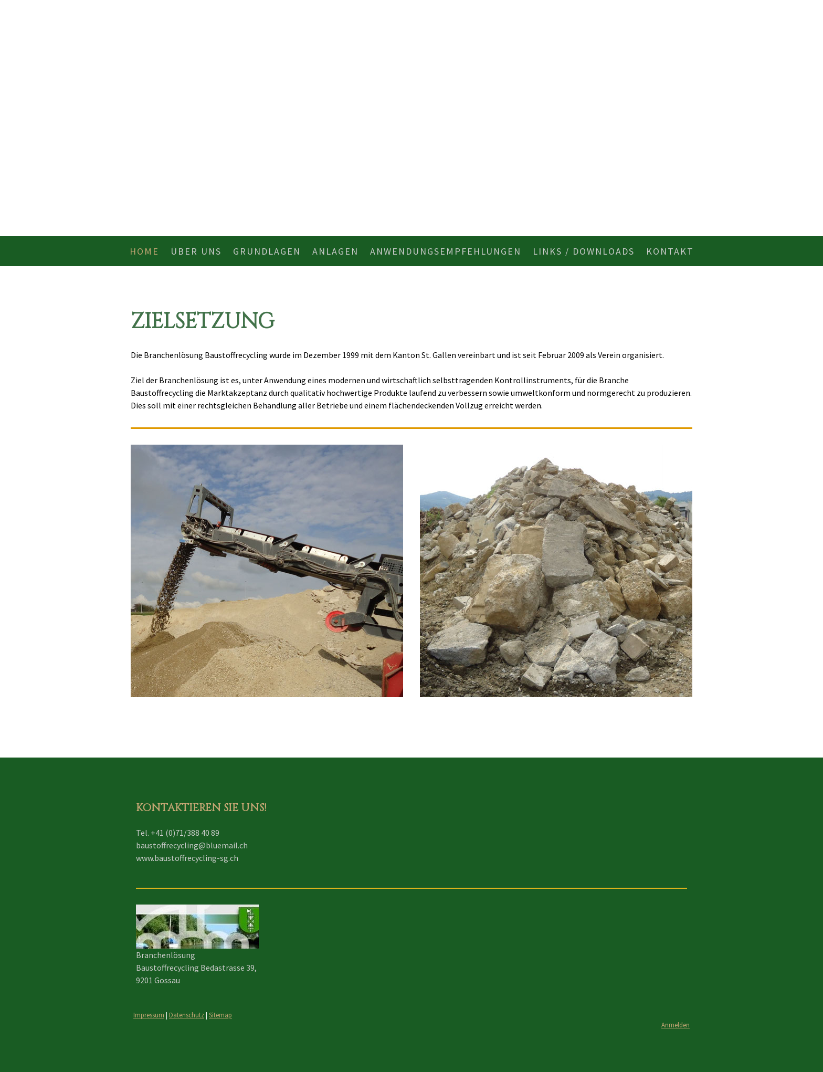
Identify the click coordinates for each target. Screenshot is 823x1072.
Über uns (196, 251)
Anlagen (335, 251)
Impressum (148, 1015)
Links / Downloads (584, 251)
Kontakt (670, 251)
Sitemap (220, 1015)
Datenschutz (186, 1015)
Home (144, 251)
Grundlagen (267, 251)
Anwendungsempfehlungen (445, 251)
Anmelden (675, 1025)
